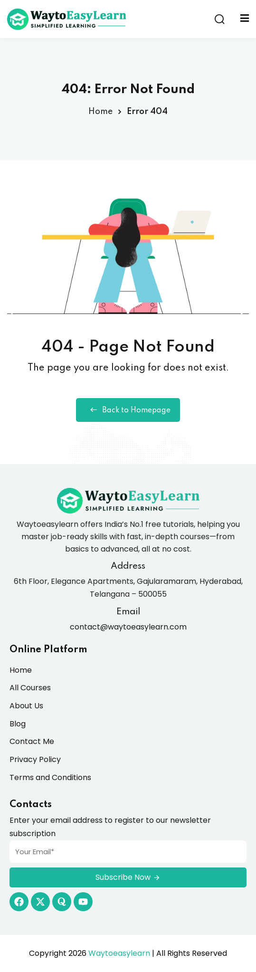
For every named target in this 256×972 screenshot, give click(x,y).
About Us (26, 705)
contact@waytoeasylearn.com (128, 626)
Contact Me (31, 741)
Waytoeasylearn (119, 953)
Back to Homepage (128, 410)
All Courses (30, 687)
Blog (17, 723)
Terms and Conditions (50, 777)
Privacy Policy (35, 759)
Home (100, 111)
